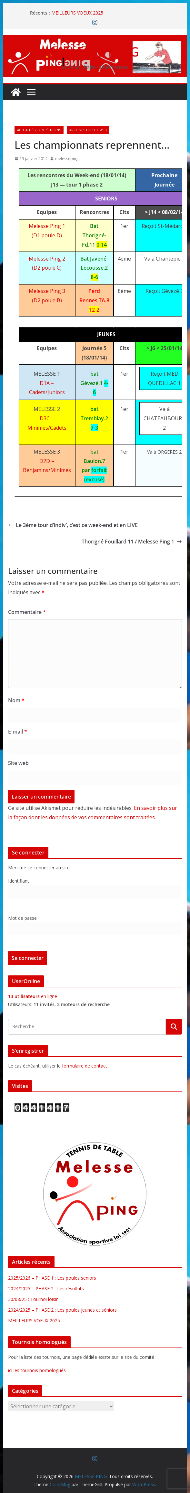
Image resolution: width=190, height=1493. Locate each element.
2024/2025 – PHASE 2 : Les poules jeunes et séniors (62, 1310)
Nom (16, 700)
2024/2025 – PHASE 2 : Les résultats (46, 1288)
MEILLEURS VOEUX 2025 (77, 13)
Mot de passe (22, 918)
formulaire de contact (84, 1066)
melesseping (66, 158)
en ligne (32, 996)
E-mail (17, 731)
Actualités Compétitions (39, 130)
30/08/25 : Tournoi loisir (33, 1299)
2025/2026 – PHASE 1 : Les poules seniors (52, 1278)
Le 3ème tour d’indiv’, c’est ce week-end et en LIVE (73, 525)
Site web (18, 763)
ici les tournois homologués (37, 1370)
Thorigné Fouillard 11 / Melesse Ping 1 (132, 541)
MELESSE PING (95, 51)
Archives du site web (87, 130)
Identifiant (18, 881)
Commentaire (27, 612)
